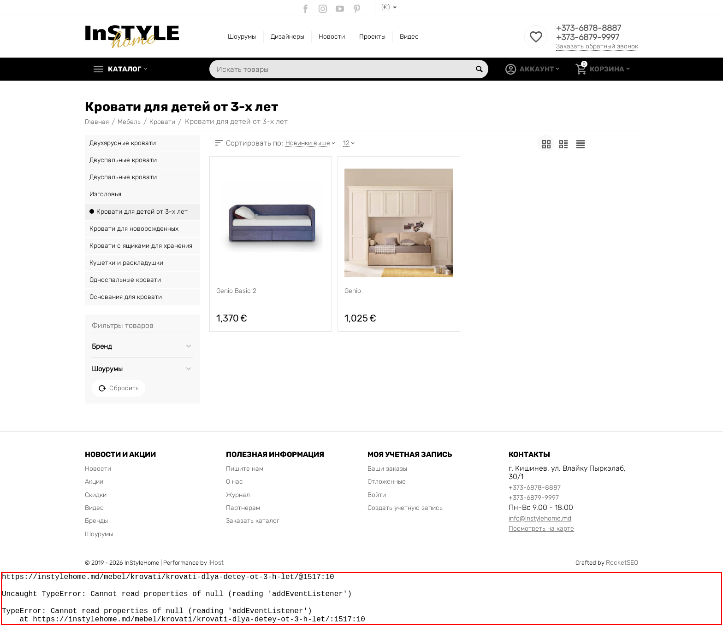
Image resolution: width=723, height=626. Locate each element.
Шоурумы (242, 37)
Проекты (372, 37)
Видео (409, 37)
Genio (352, 291)
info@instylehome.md (540, 518)
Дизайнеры (287, 37)
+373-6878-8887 (588, 28)
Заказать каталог (252, 521)
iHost (216, 563)
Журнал (238, 495)
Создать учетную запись (405, 508)
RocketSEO (622, 563)
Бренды (96, 521)
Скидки (96, 495)
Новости (332, 37)
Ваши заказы (387, 469)
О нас (234, 482)
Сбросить (118, 388)
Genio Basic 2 (236, 291)
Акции (94, 482)
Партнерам (243, 508)
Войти (376, 495)
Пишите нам (244, 469)
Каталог (124, 69)
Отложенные (386, 482)
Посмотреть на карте (541, 528)
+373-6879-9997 (587, 37)
